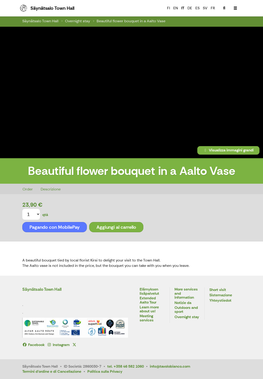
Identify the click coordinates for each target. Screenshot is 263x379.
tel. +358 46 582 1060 (125, 366)
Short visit (217, 290)
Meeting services (147, 318)
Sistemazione (220, 295)
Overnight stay (77, 21)
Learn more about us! (149, 309)
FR (213, 8)
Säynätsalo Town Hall (40, 21)
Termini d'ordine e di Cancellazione (51, 371)
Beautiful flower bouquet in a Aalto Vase (131, 21)
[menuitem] (224, 8)
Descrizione (51, 189)
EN (175, 8)
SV (205, 8)
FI (168, 8)
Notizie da (182, 303)
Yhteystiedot (220, 300)
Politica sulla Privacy (104, 371)
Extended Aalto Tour (148, 300)
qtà (45, 214)
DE (189, 8)
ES (197, 8)
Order (28, 189)
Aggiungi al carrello (116, 227)
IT (182, 8)
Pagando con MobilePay (55, 227)
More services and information (186, 293)
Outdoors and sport (186, 310)
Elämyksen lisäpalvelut (149, 291)
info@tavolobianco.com (170, 366)
